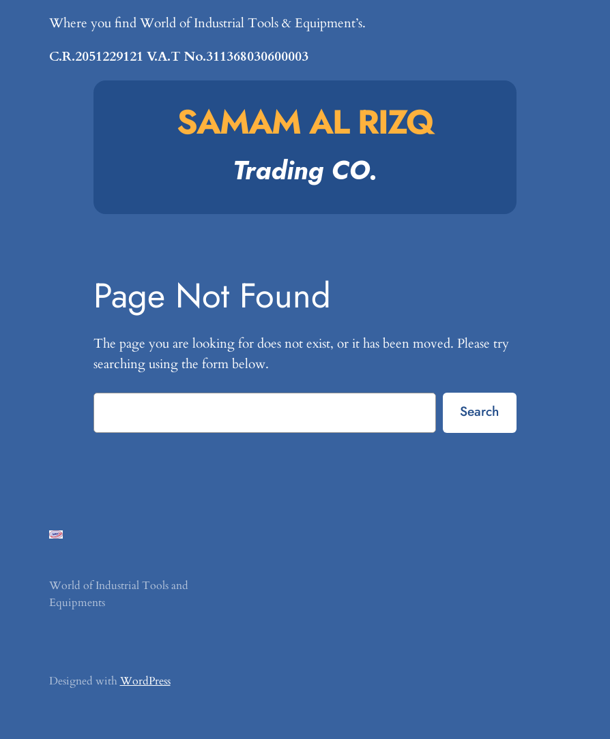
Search (479, 411)
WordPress (145, 681)
